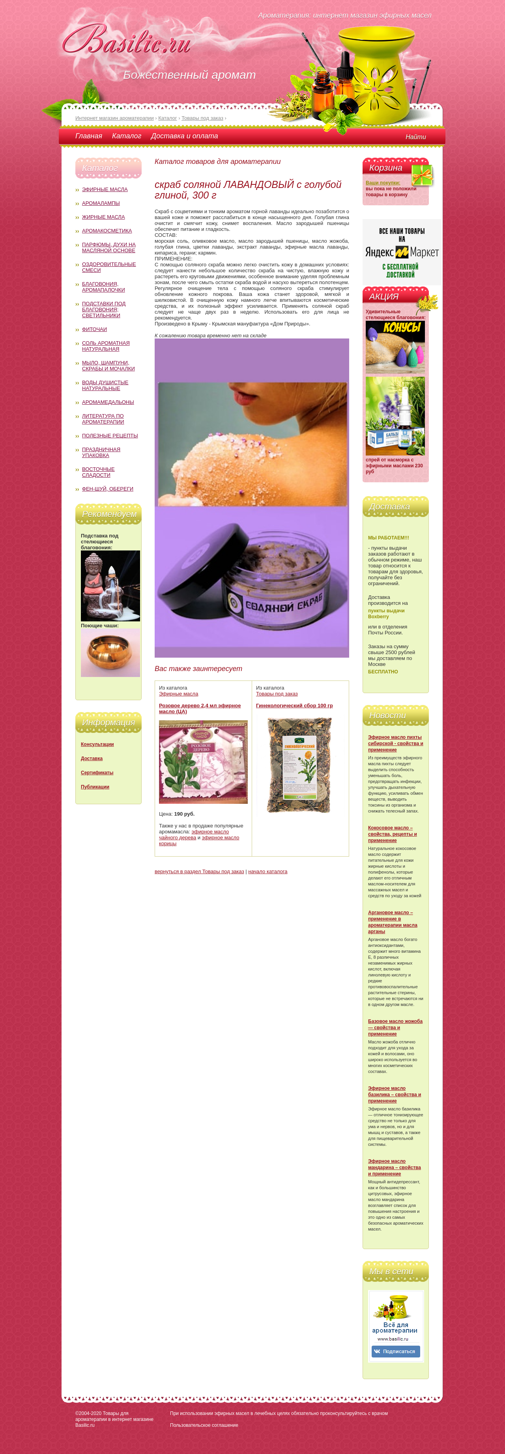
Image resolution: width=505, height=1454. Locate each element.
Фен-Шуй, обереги (107, 489)
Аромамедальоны (108, 402)
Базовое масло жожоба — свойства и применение (395, 1028)
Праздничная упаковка (101, 452)
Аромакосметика (107, 231)
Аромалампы (101, 203)
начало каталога (267, 871)
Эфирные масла (105, 189)
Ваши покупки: (383, 183)
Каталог (126, 136)
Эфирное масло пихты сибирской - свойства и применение (395, 743)
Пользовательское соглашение (204, 1425)
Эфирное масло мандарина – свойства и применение (394, 1167)
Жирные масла (103, 217)
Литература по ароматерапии (103, 419)
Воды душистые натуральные (105, 385)
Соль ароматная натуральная (106, 346)
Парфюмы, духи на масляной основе (109, 247)
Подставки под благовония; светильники (103, 309)
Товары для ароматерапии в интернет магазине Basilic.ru (114, 1419)
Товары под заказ (277, 694)
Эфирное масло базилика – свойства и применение (394, 1095)
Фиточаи (94, 329)
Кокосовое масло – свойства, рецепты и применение (392, 834)
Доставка (92, 758)
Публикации (95, 787)
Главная (88, 136)
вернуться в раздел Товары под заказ (199, 871)
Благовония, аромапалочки (103, 287)
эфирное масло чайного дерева (194, 834)
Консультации (97, 744)
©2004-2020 (88, 1413)
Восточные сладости (98, 472)
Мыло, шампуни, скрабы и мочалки (108, 366)
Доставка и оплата (184, 136)
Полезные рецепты (110, 436)
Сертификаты (97, 772)
